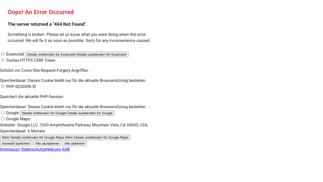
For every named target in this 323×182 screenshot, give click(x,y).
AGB (66, 149)
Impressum (10, 149)
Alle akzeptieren (47, 143)
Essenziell (15, 54)
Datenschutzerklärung (41, 149)
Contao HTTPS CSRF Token (30, 60)
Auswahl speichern (16, 143)
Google (12, 112)
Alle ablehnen (75, 143)
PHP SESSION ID (21, 86)
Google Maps (18, 119)
